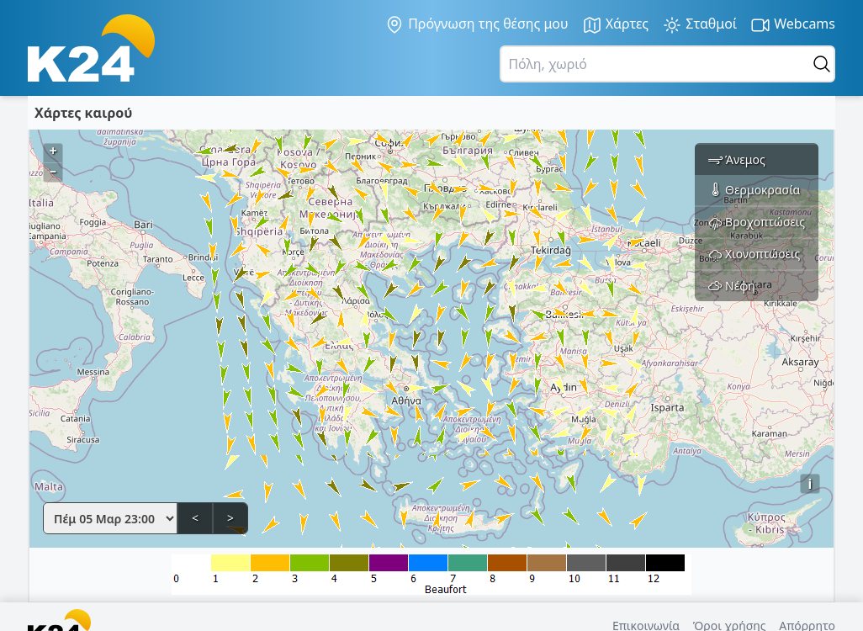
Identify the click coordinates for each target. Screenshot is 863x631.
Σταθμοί (699, 24)
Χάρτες (615, 24)
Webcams (792, 24)
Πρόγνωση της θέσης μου (476, 24)
